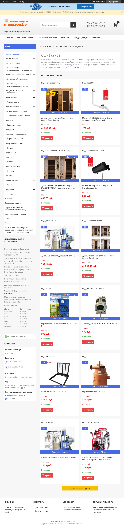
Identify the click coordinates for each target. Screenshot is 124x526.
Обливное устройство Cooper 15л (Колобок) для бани (97, 187)
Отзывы (8, 223)
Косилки (10, 148)
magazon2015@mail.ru (16, 396)
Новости (8, 198)
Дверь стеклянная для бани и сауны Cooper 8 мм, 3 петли (57, 119)
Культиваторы (13, 152)
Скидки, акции (81, 37)
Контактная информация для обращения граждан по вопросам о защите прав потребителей (19, 229)
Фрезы (10, 194)
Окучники (11, 162)
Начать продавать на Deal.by (13, 2)
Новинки (96, 37)
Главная (9, 37)
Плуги (9, 175)
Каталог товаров (25, 37)
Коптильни (75, 67)
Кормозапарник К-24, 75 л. (93, 391)
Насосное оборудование (17, 79)
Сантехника (12, 97)
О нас (7, 218)
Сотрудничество (41, 511)
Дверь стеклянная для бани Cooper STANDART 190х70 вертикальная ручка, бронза (58, 188)
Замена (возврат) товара (15, 214)
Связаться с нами (42, 507)
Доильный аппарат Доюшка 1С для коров (59, 457)
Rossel (9, 157)
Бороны (10, 129)
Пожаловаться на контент (74, 524)
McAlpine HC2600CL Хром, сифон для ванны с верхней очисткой (98, 119)
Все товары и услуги (79, 488)
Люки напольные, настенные (19, 74)
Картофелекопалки (15, 139)
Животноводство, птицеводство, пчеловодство (19, 69)
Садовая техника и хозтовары (15, 91)
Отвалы (10, 171)
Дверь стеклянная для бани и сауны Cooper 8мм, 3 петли (98, 257)
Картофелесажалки (15, 143)
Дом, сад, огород (14, 63)
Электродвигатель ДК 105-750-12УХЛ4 (99, 324)
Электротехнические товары (19, 116)
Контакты (65, 37)
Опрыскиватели (13, 166)
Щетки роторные (14, 125)
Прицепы (11, 189)
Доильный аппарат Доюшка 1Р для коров (59, 256)
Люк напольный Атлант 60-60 (54, 391)
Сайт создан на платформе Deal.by (62, 521)
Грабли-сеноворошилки (17, 134)
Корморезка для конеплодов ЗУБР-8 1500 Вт (59, 325)
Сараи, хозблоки (14, 102)
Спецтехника (12, 180)
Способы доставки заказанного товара (72, 508)
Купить (48, 138)
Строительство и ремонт (17, 111)
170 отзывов (100, 2)
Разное (10, 120)
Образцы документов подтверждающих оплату (15, 208)
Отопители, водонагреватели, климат (18, 85)
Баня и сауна (12, 58)
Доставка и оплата (48, 37)
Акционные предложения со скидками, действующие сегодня (105, 509)
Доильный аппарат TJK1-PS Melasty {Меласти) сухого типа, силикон (97, 458)
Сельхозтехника (14, 106)
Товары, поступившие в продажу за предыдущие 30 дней (16, 509)
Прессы (10, 185)
